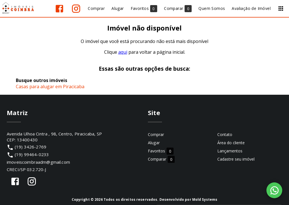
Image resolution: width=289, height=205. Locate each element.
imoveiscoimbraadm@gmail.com (38, 162)
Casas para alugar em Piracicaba (50, 86)
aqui (122, 52)
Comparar (161, 159)
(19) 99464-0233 (32, 154)
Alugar (154, 142)
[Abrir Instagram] (76, 9)
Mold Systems (205, 199)
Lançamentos (229, 151)
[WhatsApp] (274, 190)
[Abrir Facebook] (59, 9)
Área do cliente (231, 142)
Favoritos (161, 151)
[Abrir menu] (281, 8)
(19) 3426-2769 (30, 147)
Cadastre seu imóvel (236, 159)
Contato (224, 134)
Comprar (156, 134)
